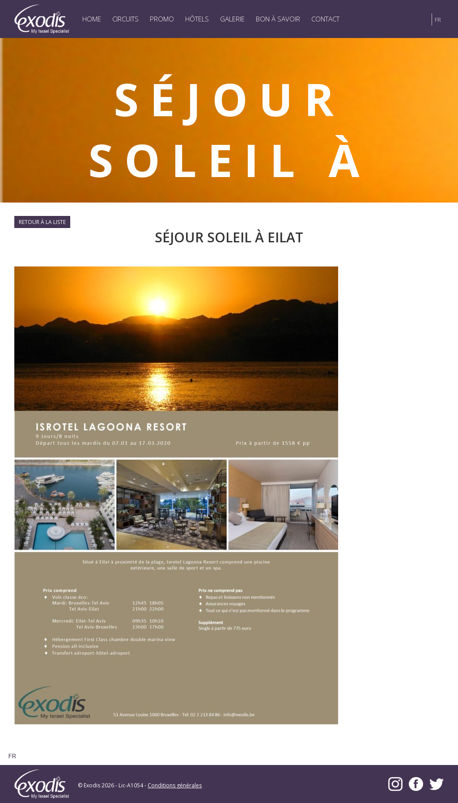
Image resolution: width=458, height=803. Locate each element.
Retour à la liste (42, 222)
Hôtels (197, 18)
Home (91, 18)
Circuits (125, 18)
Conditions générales (175, 785)
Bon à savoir (278, 18)
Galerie (232, 18)
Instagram (395, 784)
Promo (162, 18)
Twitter (436, 784)
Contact (325, 18)
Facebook (416, 784)
